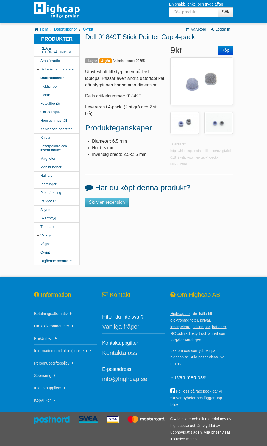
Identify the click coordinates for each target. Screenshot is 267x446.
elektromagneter (184, 320)
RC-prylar (48, 201)
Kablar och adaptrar (56, 129)
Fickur (45, 95)
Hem (44, 29)
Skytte (45, 210)
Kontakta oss (119, 352)
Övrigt (88, 29)
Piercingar (48, 184)
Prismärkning (50, 193)
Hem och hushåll (53, 120)
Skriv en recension (107, 202)
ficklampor (201, 327)
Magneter (47, 158)
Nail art (46, 175)
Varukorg (195, 29)
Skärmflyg (48, 218)
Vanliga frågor (120, 326)
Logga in (220, 29)
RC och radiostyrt (185, 333)
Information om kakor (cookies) (60, 351)
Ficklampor (49, 86)
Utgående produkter (56, 261)
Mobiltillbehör (51, 167)
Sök (225, 12)
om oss (183, 350)
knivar (205, 320)
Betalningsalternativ (51, 313)
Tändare (47, 227)
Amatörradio (50, 61)
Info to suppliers (47, 388)
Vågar (45, 244)
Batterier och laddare (57, 69)
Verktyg (46, 235)
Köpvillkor (42, 400)
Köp (225, 50)
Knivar (45, 137)
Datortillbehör (65, 29)
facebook (203, 391)
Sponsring (42, 375)
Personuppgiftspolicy (51, 363)
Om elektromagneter (51, 326)
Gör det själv (50, 112)
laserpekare (180, 327)
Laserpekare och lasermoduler (53, 148)
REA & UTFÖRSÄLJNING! (55, 50)
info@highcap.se (124, 379)
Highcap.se (180, 313)
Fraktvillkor (43, 338)
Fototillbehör (50, 103)
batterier (219, 327)
